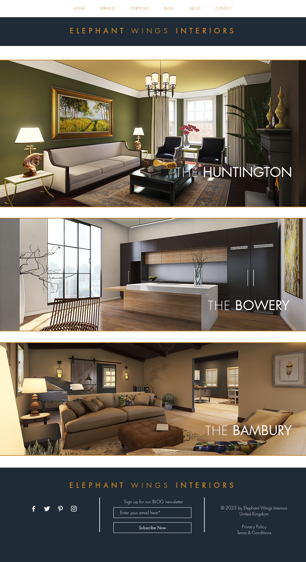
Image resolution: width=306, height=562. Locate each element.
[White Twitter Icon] (47, 509)
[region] (153, 133)
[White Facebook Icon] (33, 509)
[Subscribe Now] (152, 527)
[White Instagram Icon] (74, 509)
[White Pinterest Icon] (60, 509)
